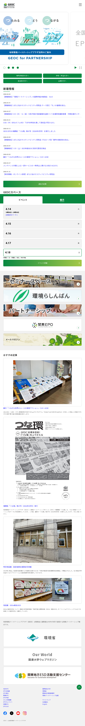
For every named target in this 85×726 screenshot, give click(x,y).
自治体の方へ (22, 81)
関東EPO (6, 695)
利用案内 (45, 702)
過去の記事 (43, 184)
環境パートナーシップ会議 (50, 695)
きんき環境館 (7, 700)
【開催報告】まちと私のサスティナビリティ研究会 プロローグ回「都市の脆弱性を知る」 (36, 140)
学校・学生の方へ (62, 76)
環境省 (44, 691)
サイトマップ (46, 700)
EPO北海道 (6, 691)
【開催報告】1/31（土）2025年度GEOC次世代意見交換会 (24, 149)
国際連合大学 (46, 689)
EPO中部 (6, 698)
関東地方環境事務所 (48, 693)
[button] (4, 68)
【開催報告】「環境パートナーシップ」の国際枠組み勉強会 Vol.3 (28, 97)
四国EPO (6, 704)
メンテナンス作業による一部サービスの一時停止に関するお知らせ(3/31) (30, 166)
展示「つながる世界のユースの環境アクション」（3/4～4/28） (26, 157)
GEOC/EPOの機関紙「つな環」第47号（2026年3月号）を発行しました (29, 131)
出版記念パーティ (12, 215)
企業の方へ (62, 81)
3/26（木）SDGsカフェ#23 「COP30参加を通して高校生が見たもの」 (29, 123)
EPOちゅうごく (8, 702)
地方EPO (6, 689)
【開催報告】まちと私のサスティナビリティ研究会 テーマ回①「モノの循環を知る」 (35, 105)
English (44, 704)
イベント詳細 (42, 263)
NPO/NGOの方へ (22, 76)
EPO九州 (6, 706)
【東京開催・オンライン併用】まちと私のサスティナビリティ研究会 (29, 174)
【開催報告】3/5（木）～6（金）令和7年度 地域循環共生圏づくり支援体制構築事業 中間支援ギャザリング (42, 114)
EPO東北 (6, 693)
